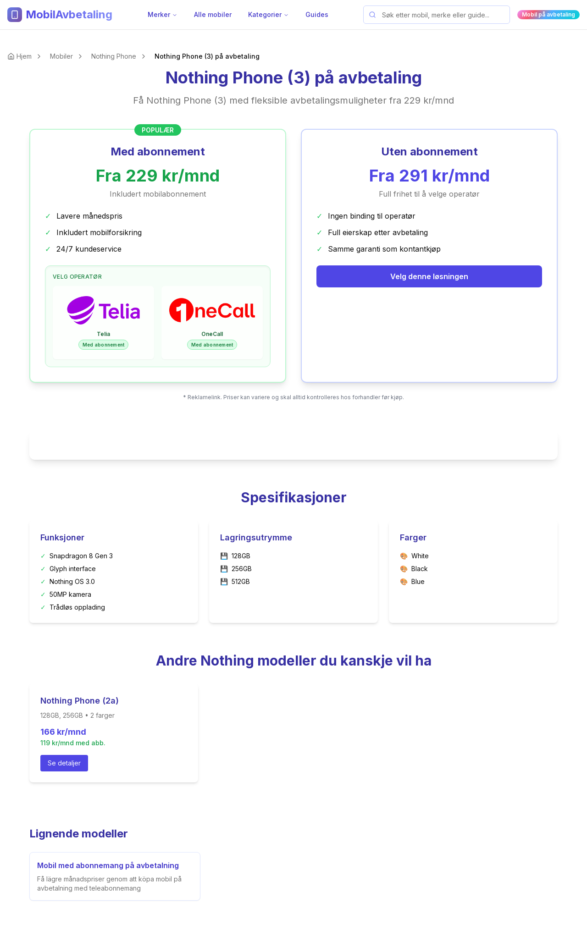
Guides (316, 14)
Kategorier (268, 14)
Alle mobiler (213, 14)
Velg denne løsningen (429, 276)
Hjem (24, 56)
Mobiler (61, 56)
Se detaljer (64, 763)
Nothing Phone (113, 56)
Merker (162, 14)
